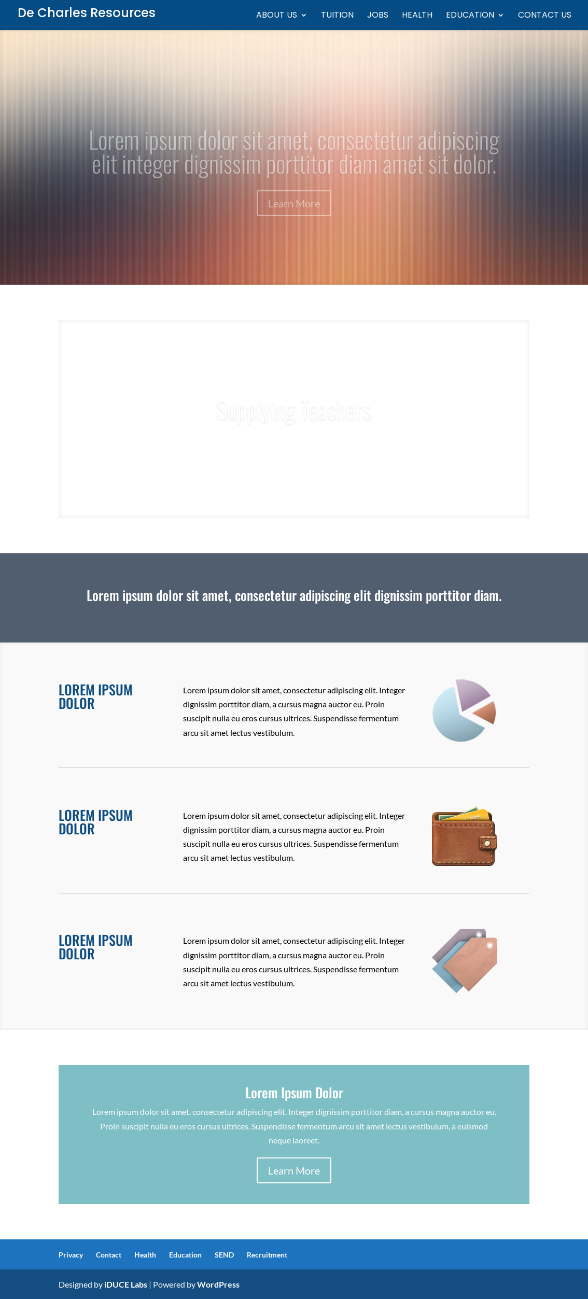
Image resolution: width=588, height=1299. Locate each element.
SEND (224, 1254)
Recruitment (267, 1254)
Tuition (337, 16)
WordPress (218, 1284)
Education (470, 16)
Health (417, 16)
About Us (276, 16)
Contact (108, 1254)
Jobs (377, 16)
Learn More (294, 1170)
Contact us (544, 16)
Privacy (71, 1254)
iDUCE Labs (125, 1284)
